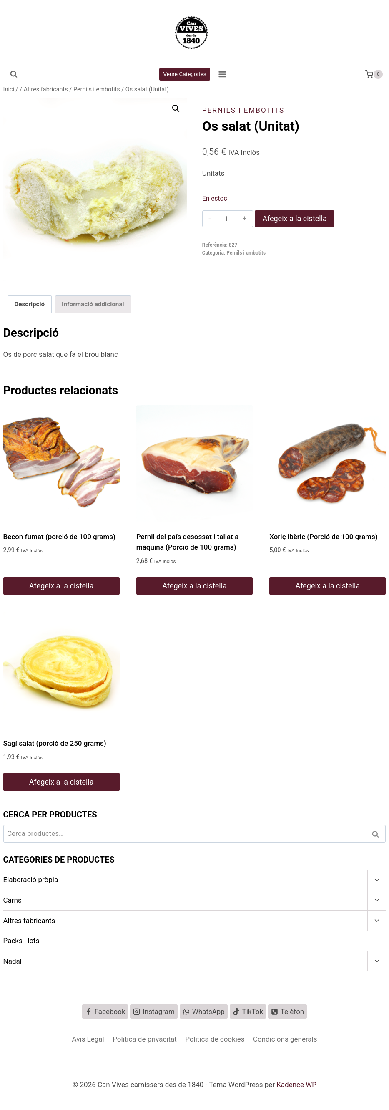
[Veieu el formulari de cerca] (13, 74)
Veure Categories (184, 74)
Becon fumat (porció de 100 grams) (59, 536)
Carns (12, 900)
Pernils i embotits (243, 110)
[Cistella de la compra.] (374, 74)
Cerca (378, 834)
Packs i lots (21, 940)
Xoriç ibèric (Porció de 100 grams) (323, 536)
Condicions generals (285, 1039)
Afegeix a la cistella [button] (61, 585)
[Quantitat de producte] (226, 219)
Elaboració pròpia (30, 879)
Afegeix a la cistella (294, 218)
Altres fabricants (29, 920)
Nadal (12, 961)
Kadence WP (296, 1084)
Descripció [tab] (29, 304)
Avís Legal (88, 1039)
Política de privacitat (145, 1039)
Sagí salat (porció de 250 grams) (54, 743)
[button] (175, 108)
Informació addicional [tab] (93, 304)
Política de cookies (214, 1039)
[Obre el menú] (222, 74)
